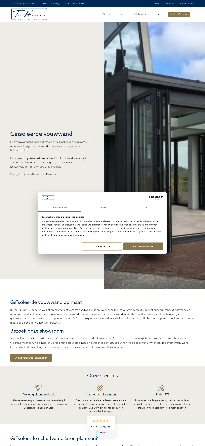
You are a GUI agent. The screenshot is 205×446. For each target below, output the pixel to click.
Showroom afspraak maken (31, 358)
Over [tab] (145, 207)
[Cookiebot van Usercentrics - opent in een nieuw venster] (151, 198)
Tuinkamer (54, 167)
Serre (41, 167)
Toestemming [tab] (60, 207)
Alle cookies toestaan (143, 246)
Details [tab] (102, 207)
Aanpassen (102, 246)
